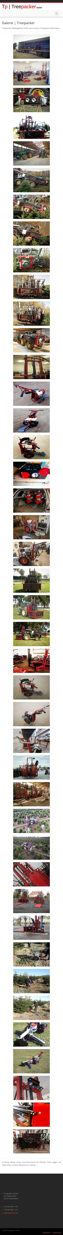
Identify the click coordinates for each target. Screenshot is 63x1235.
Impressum (46, 1233)
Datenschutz (57, 1233)
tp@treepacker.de (11, 1213)
